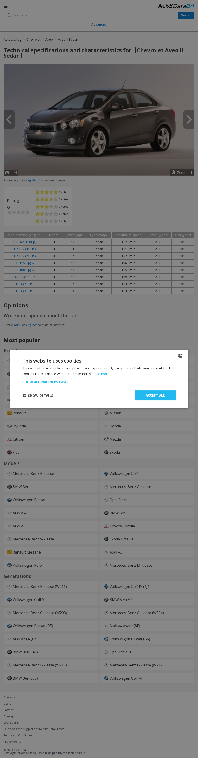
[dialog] (99, 379)
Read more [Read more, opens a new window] (101, 373)
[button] (99, 382)
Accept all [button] (155, 395)
